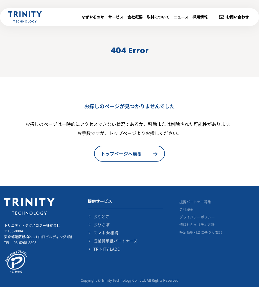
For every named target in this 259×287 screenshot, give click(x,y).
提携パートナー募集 (195, 201)
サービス (115, 16)
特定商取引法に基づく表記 (200, 232)
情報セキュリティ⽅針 (196, 224)
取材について (158, 16)
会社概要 (135, 16)
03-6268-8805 (25, 242)
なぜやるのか (92, 16)
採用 (200, 16)
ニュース (181, 16)
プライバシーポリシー (197, 216)
